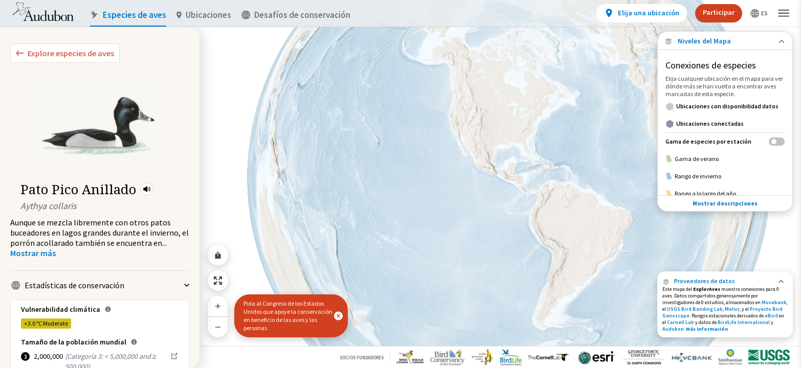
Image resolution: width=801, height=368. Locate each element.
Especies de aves (128, 15)
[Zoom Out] (218, 326)
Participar (719, 12)
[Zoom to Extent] (218, 280)
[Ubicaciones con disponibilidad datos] (725, 106)
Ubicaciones (203, 15)
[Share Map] (218, 255)
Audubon (673, 329)
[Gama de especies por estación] (725, 141)
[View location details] (641, 13)
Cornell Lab (680, 322)
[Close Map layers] (725, 41)
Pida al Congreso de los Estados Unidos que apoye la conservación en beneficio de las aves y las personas (287, 316)
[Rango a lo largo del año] (725, 193)
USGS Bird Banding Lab (695, 309)
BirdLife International (744, 322)
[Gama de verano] (725, 159)
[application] (400, 184)
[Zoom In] (218, 306)
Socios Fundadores (362, 357)
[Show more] (33, 253)
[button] (146, 189)
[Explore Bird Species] (65, 53)
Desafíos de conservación (295, 15)
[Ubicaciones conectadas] (725, 123)
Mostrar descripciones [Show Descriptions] (725, 203)
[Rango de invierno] (725, 176)
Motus (732, 309)
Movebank (774, 302)
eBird (771, 315)
